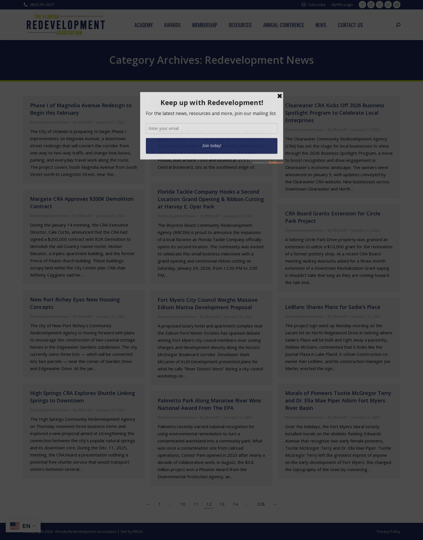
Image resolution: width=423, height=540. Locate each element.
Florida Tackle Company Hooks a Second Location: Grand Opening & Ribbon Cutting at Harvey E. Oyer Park (211, 199)
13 (222, 504)
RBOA (138, 531)
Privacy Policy (388, 531)
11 (195, 504)
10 (182, 504)
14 (235, 504)
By (82, 122)
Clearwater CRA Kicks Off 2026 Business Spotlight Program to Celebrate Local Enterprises (334, 113)
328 (261, 504)
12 (209, 504)
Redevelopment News (49, 122)
